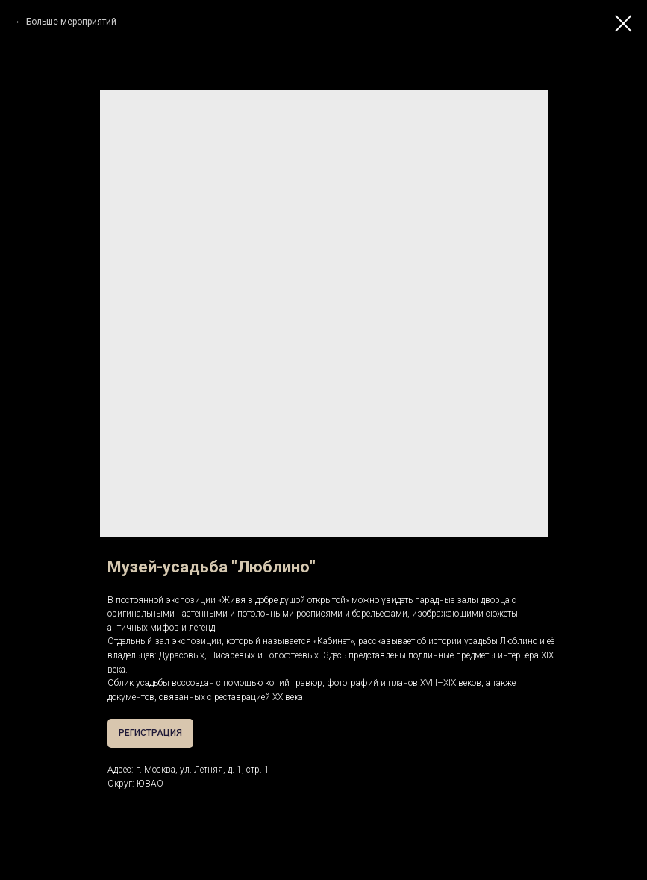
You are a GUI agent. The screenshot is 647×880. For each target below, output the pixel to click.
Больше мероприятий (71, 21)
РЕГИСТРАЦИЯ (150, 733)
